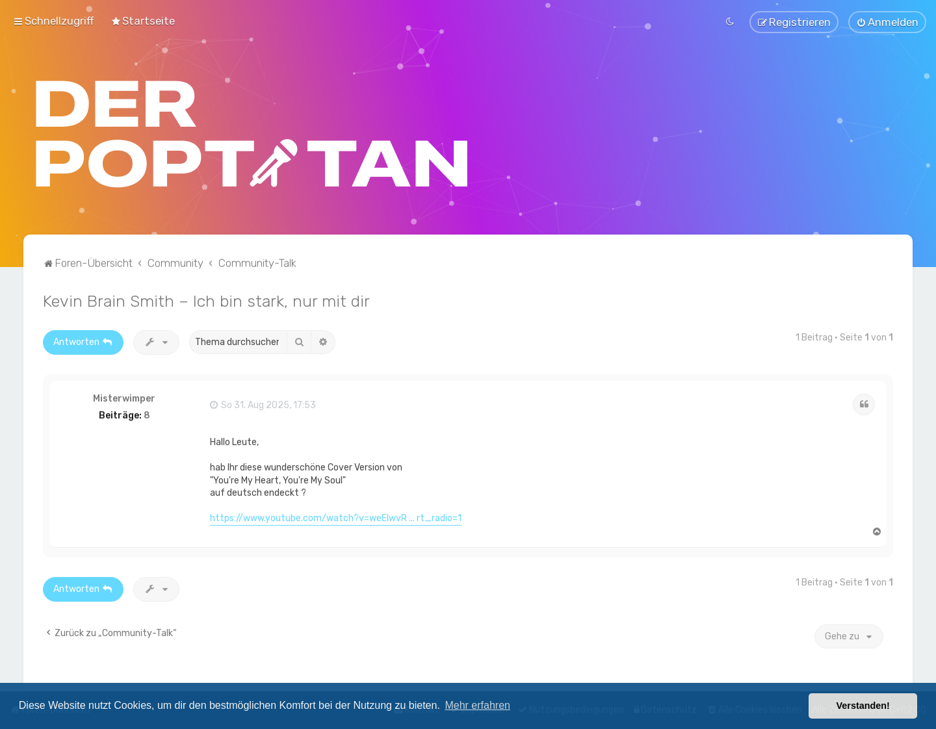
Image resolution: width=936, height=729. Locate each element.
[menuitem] (142, 19)
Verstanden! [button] (863, 705)
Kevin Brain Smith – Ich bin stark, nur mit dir (206, 297)
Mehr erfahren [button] (477, 705)
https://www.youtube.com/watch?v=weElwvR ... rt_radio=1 (336, 514)
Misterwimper (124, 395)
